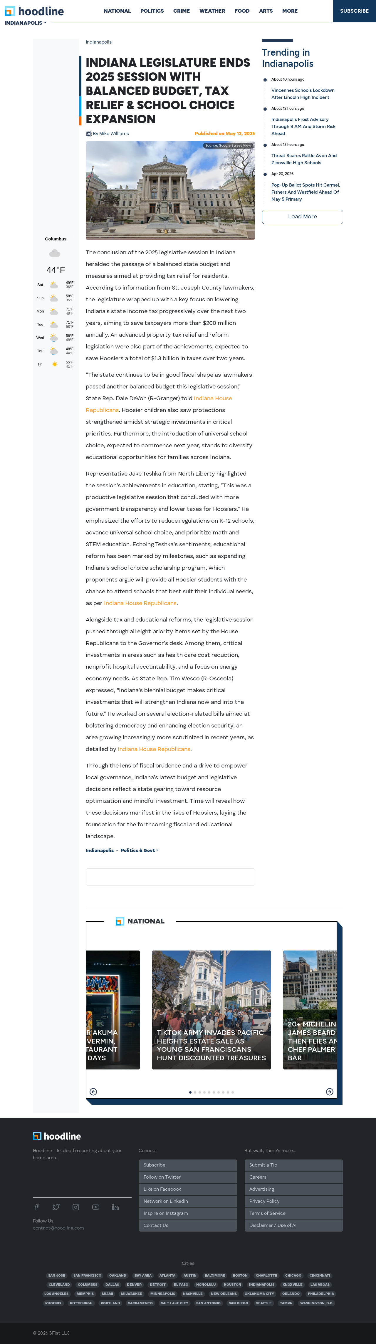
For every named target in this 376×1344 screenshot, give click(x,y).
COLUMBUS (87, 1285)
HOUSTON (232, 1285)
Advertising (261, 1189)
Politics (152, 11)
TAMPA (286, 1303)
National (117, 11)
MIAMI (107, 1294)
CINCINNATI (320, 1275)
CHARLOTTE (266, 1275)
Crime (181, 11)
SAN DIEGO (238, 1303)
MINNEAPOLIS (162, 1294)
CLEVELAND (59, 1285)
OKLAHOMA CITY (259, 1294)
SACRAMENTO (140, 1303)
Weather (212, 11)
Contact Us (156, 1225)
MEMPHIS (85, 1294)
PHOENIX (53, 1303)
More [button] (290, 11)
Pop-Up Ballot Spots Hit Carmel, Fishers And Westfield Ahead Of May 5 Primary (305, 192)
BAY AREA (143, 1275)
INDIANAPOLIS (261, 1285)
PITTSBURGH (81, 1303)
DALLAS (112, 1285)
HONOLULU (206, 1285)
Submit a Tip (263, 1165)
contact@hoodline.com (58, 1228)
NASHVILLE (193, 1294)
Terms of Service (267, 1213)
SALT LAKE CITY (174, 1303)
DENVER (134, 1285)
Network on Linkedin (166, 1201)
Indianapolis (99, 42)
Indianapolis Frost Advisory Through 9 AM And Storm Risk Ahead (303, 126)
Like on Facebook (162, 1189)
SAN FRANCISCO (87, 1275)
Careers (257, 1177)
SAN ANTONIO (208, 1303)
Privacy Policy (264, 1201)
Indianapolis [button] (23, 23)
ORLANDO (291, 1294)
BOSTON (240, 1275)
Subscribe (354, 11)
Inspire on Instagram (166, 1213)
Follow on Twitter (162, 1177)
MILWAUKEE (131, 1294)
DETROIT (158, 1285)
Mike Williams (111, 134)
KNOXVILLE (293, 1285)
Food (242, 11)
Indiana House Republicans (140, 604)
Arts (266, 11)
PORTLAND (110, 1303)
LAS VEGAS (320, 1285)
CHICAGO (293, 1275)
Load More (302, 217)
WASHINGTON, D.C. (316, 1303)
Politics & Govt (138, 850)
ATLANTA (167, 1275)
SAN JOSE (56, 1275)
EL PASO (181, 1285)
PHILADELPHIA (321, 1294)
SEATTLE (264, 1303)
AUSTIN (190, 1275)
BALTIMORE (215, 1275)
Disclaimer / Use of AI (272, 1225)
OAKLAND (117, 1275)
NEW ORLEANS (224, 1294)
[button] (93, 1091)
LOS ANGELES (56, 1294)
